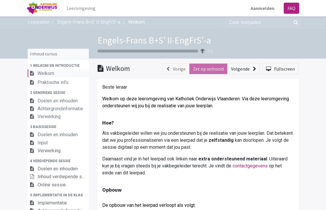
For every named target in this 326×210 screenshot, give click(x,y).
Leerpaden (39, 22)
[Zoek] (294, 22)
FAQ (291, 8)
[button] (58, 65)
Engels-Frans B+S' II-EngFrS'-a (154, 40)
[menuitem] (81, 8)
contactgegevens (250, 166)
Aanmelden (262, 8)
